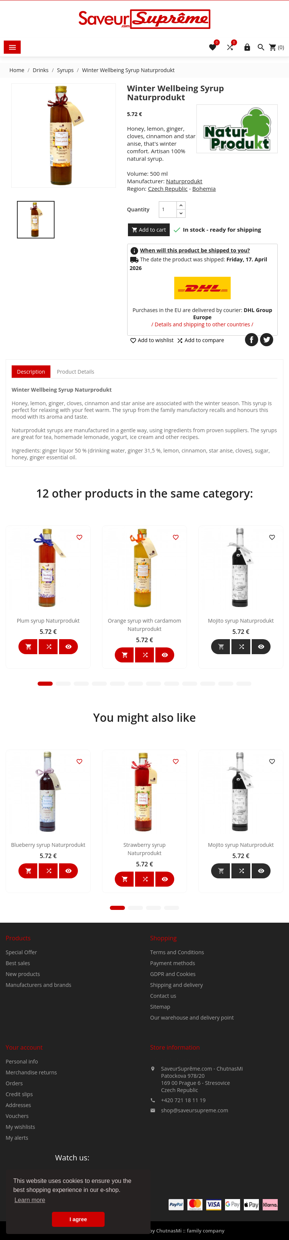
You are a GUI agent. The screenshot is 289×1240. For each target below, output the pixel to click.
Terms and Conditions (177, 1029)
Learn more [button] (29, 1200)
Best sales (18, 1040)
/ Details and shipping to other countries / (202, 324)
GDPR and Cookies (173, 1051)
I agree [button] (78, 1219)
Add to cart (149, 229)
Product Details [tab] (75, 371)
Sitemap (160, 1084)
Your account (24, 1125)
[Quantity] (168, 209)
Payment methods (172, 1040)
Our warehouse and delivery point (192, 1095)
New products (23, 1051)
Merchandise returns (31, 1150)
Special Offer (21, 1029)
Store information (180, 1137)
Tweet (266, 339)
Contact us (163, 1073)
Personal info (22, 1139)
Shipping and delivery (176, 1062)
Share (251, 339)
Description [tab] (31, 371)
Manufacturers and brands (38, 1062)
